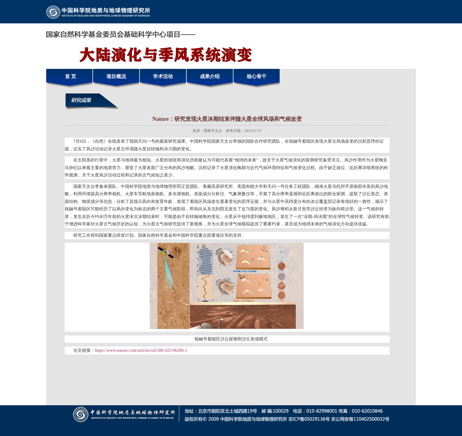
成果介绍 (210, 76)
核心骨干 (256, 76)
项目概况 (116, 76)
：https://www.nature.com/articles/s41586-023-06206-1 (139, 350)
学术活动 (163, 76)
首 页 (69, 76)
